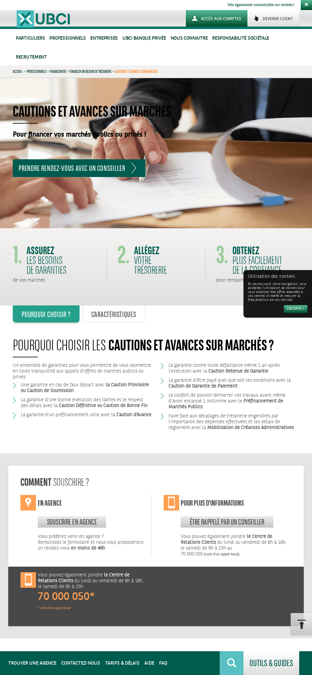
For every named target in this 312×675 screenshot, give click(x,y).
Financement (58, 71)
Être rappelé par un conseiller (227, 522)
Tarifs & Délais (122, 663)
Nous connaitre (189, 38)
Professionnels (67, 38)
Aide (149, 663)
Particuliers (30, 38)
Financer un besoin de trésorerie (90, 71)
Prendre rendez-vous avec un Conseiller (72, 168)
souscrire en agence (72, 522)
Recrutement (31, 57)
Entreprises (104, 38)
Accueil (17, 71)
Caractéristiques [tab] (113, 314)
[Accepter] (295, 309)
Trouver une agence (32, 663)
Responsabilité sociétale (240, 38)
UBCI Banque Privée (144, 38)
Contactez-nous (80, 663)
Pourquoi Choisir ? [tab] (46, 314)
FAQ (163, 663)
